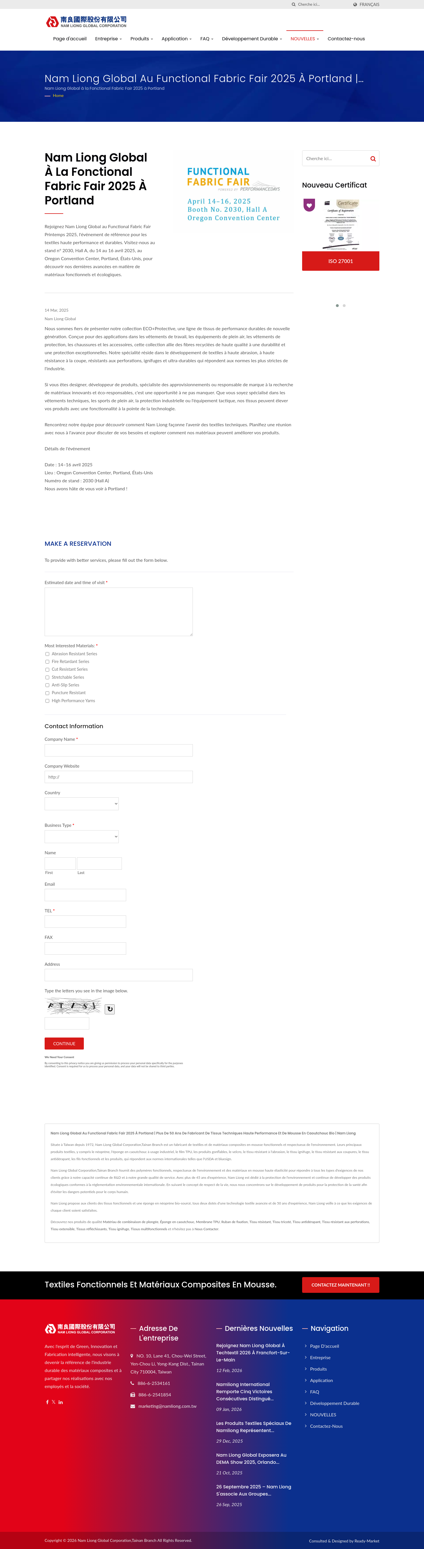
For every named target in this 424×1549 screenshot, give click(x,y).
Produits (141, 38)
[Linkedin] (61, 1401)
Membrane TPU (208, 1222)
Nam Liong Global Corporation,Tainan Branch (117, 1539)
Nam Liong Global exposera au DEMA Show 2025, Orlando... (251, 1458)
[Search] (323, 4)
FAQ (206, 38)
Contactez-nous (346, 38)
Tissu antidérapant (306, 1222)
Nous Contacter (206, 1229)
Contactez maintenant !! (341, 1284)
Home (58, 95)
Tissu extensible (63, 1229)
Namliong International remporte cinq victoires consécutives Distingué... (245, 1390)
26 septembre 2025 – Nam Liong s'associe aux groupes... (253, 1489)
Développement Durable (252, 38)
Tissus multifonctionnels (149, 1229)
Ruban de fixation (234, 1222)
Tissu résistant (260, 1222)
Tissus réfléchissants (91, 1229)
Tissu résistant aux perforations (345, 1222)
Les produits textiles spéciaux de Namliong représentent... (253, 1426)
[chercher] (294, 4)
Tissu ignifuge (118, 1229)
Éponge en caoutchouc (177, 1222)
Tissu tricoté (282, 1222)
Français (369, 4)
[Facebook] (47, 1401)
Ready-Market (366, 1540)
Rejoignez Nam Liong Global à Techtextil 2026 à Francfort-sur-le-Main (253, 1351)
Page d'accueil (70, 38)
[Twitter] (53, 1401)
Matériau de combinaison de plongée (130, 1222)
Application (177, 38)
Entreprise (108, 38)
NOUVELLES (305, 38)
